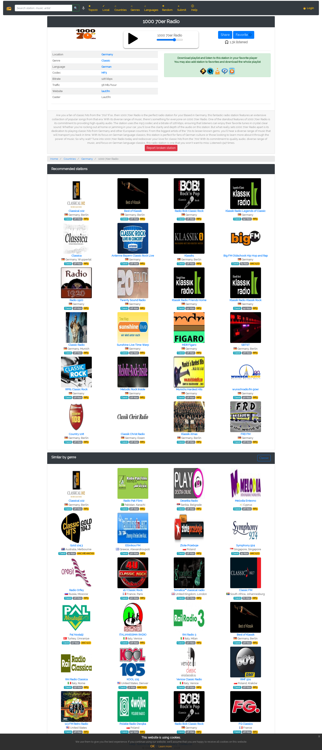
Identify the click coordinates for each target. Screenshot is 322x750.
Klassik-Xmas (189, 434)
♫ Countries (120, 8)
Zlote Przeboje (189, 545)
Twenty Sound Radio (133, 300)
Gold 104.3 (76, 545)
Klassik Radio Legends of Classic (245, 210)
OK (152, 746)
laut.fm (105, 91)
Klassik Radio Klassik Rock (245, 300)
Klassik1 (189, 255)
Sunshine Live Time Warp (133, 344)
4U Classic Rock (133, 590)
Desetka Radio (189, 500)
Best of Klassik (133, 210)
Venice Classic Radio (189, 679)
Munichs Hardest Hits (189, 389)
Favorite (244, 35)
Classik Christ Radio (133, 434)
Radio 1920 (76, 300)
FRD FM (245, 434)
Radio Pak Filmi (132, 500)
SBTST (245, 344)
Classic (105, 60)
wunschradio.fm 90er (245, 389)
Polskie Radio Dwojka (133, 723)
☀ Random (167, 8)
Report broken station (161, 148)
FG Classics (246, 723)
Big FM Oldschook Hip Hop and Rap (245, 255)
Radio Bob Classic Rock (189, 210)
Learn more (165, 746)
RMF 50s (245, 679)
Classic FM (245, 590)
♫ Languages (151, 8)
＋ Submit (181, 8)
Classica (76, 255)
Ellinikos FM (132, 545)
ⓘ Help (194, 8)
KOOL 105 (133, 679)
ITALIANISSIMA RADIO (132, 634)
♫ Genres (135, 8)
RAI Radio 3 (189, 634)
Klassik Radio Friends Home (189, 300)
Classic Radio (76, 344)
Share (225, 35)
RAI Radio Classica (76, 679)
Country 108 (76, 434)
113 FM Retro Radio (76, 723)
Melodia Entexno (245, 500)
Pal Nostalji (76, 634)
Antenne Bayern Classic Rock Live (133, 255)
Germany (107, 54)
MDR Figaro (189, 344)
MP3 (104, 72)
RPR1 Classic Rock (76, 389)
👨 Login (308, 8)
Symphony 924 (245, 545)
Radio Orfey (76, 590)
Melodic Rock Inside (132, 389)
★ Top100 (93, 8)
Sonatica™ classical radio (189, 590)
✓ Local (105, 8)
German (106, 66)
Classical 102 (76, 210)
